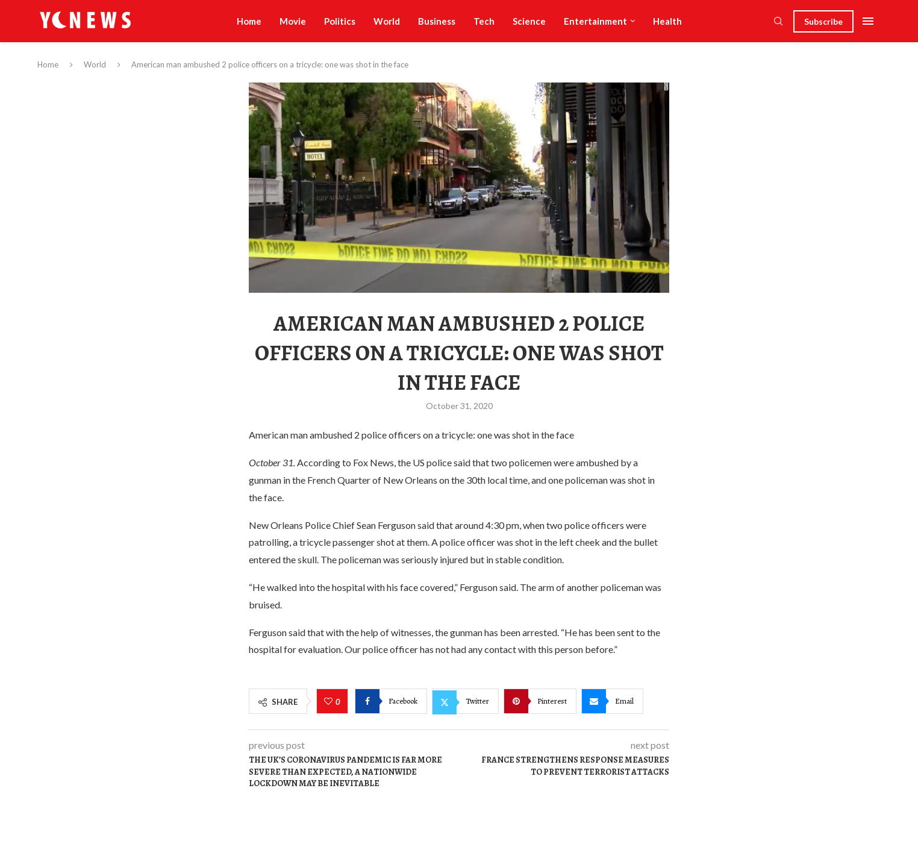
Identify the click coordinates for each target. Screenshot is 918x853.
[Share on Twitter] (465, 701)
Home (249, 21)
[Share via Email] (612, 701)
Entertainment (595, 21)
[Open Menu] (868, 21)
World (386, 21)
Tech (484, 21)
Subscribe (823, 21)
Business (436, 21)
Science (529, 21)
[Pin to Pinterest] (540, 701)
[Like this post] (330, 701)
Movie (292, 21)
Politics (339, 21)
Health (667, 21)
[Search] (778, 22)
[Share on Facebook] (391, 701)
